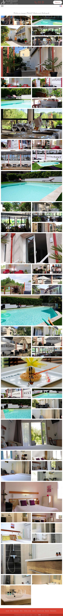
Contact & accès (40, 611)
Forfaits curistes (27, 611)
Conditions (35, 614)
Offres (21, 611)
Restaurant (16, 611)
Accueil (7, 611)
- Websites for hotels (43, 614)
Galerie (34, 611)
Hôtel (11, 611)
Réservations (53, 611)
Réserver (57, 2)
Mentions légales (29, 614)
